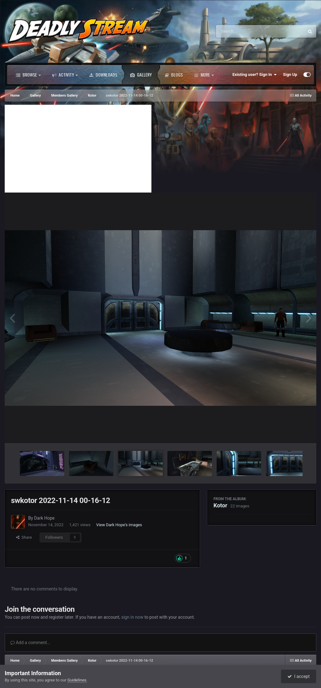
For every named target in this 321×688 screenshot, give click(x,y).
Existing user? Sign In (255, 74)
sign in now (132, 617)
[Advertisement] (78, 149)
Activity (64, 74)
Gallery (141, 74)
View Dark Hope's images (119, 524)
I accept (298, 676)
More (203, 74)
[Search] (244, 31)
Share (24, 537)
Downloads (103, 74)
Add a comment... (30, 642)
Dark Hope (44, 518)
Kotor (220, 505)
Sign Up (290, 74)
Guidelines (77, 680)
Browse (28, 74)
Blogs (173, 74)
